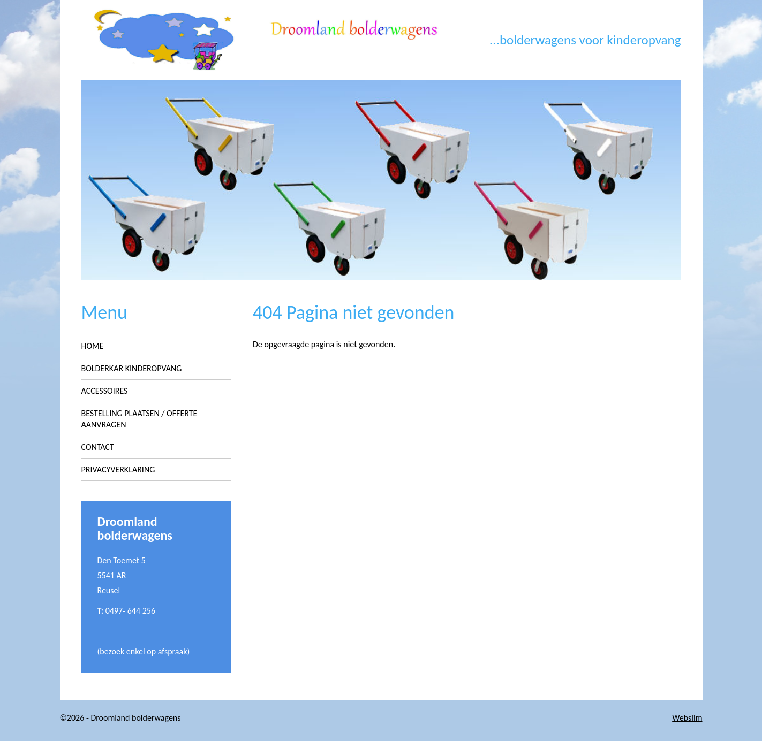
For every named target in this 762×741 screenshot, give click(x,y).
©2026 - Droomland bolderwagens (120, 718)
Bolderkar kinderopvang (131, 368)
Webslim (687, 718)
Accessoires (104, 391)
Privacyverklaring (118, 469)
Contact (97, 447)
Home (92, 346)
